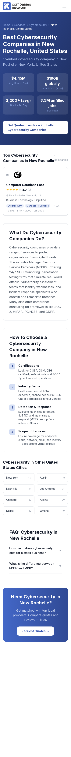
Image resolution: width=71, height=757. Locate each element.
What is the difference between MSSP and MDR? (35, 566)
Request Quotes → (35, 631)
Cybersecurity (38, 24)
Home (6, 24)
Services (19, 24)
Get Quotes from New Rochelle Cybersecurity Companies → (31, 127)
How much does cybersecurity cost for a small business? (35, 550)
